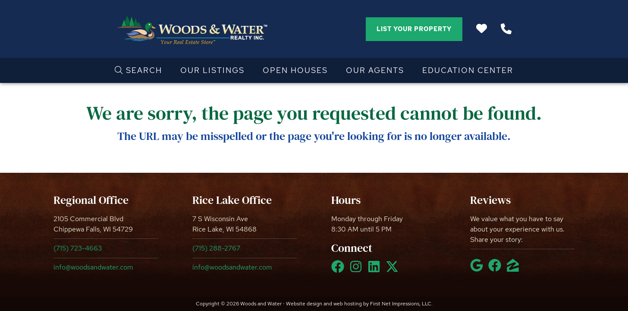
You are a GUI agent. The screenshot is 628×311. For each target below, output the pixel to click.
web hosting (347, 303)
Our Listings (212, 70)
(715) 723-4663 (77, 248)
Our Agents (375, 70)
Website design (304, 303)
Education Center (467, 70)
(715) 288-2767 (216, 248)
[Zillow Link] (514, 269)
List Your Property (414, 29)
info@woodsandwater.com (93, 267)
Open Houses (295, 70)
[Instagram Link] (357, 270)
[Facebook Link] (339, 270)
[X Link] (394, 270)
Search (138, 70)
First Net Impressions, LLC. (401, 303)
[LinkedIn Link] (375, 270)
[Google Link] (478, 269)
